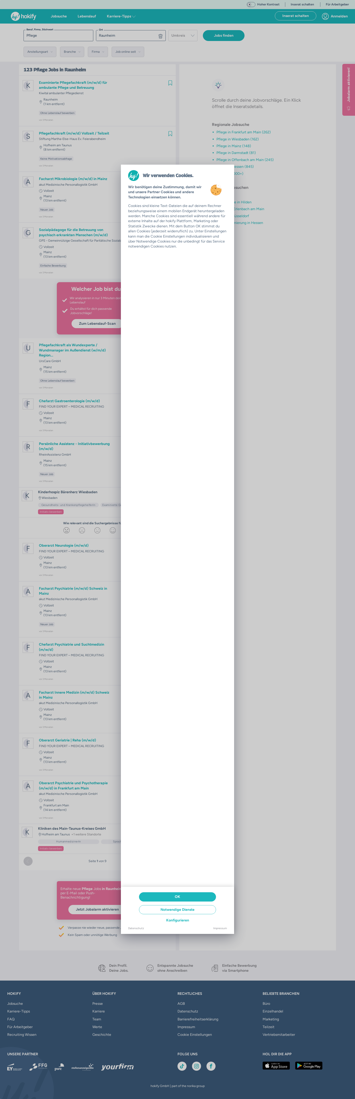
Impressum (220, 928)
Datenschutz (136, 928)
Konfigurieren (177, 920)
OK (177, 897)
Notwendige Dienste (177, 909)
